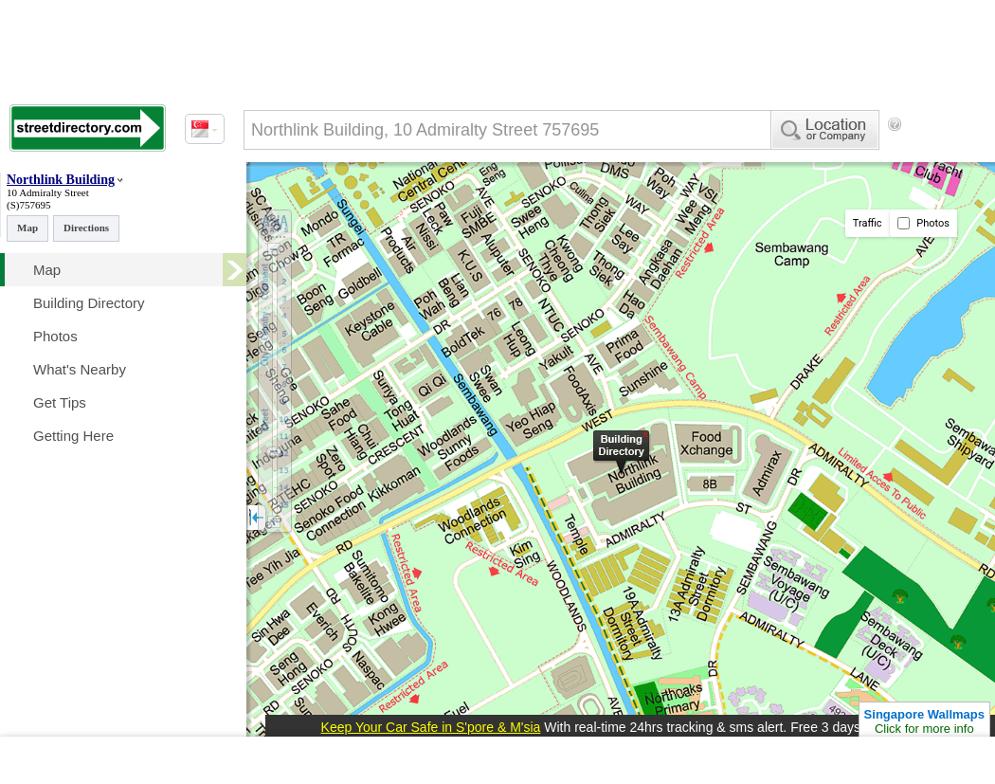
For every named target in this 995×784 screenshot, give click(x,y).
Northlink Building (61, 180)
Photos (923, 223)
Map (27, 227)
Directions (86, 227)
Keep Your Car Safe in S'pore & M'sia (431, 727)
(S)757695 (28, 204)
